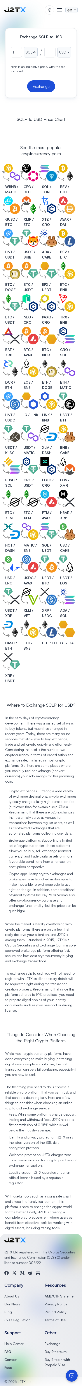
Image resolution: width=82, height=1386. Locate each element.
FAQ (7, 1351)
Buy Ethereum (56, 1351)
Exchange (52, 1344)
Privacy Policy (56, 1304)
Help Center (14, 1344)
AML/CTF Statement (61, 1296)
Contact (10, 1359)
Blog (8, 1312)
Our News (12, 1304)
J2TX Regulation (17, 1320)
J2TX (60, 940)
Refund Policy (55, 1312)
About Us (11, 1296)
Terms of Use (55, 1320)
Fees (8, 1367)
